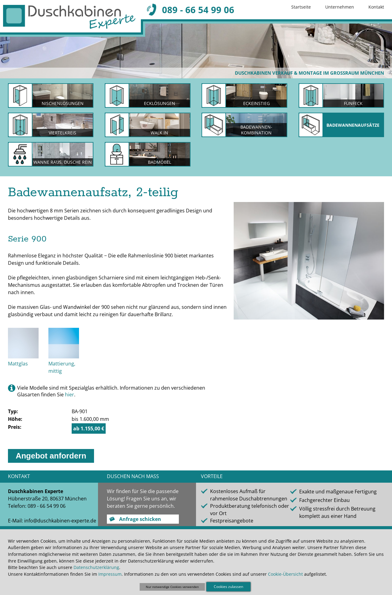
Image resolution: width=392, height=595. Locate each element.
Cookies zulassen (228, 586)
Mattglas (18, 363)
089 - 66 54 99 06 (198, 10)
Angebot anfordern (51, 455)
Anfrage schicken (140, 519)
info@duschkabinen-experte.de (60, 520)
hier (69, 394)
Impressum (110, 574)
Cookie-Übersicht (285, 574)
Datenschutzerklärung (96, 567)
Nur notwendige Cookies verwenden (172, 587)
